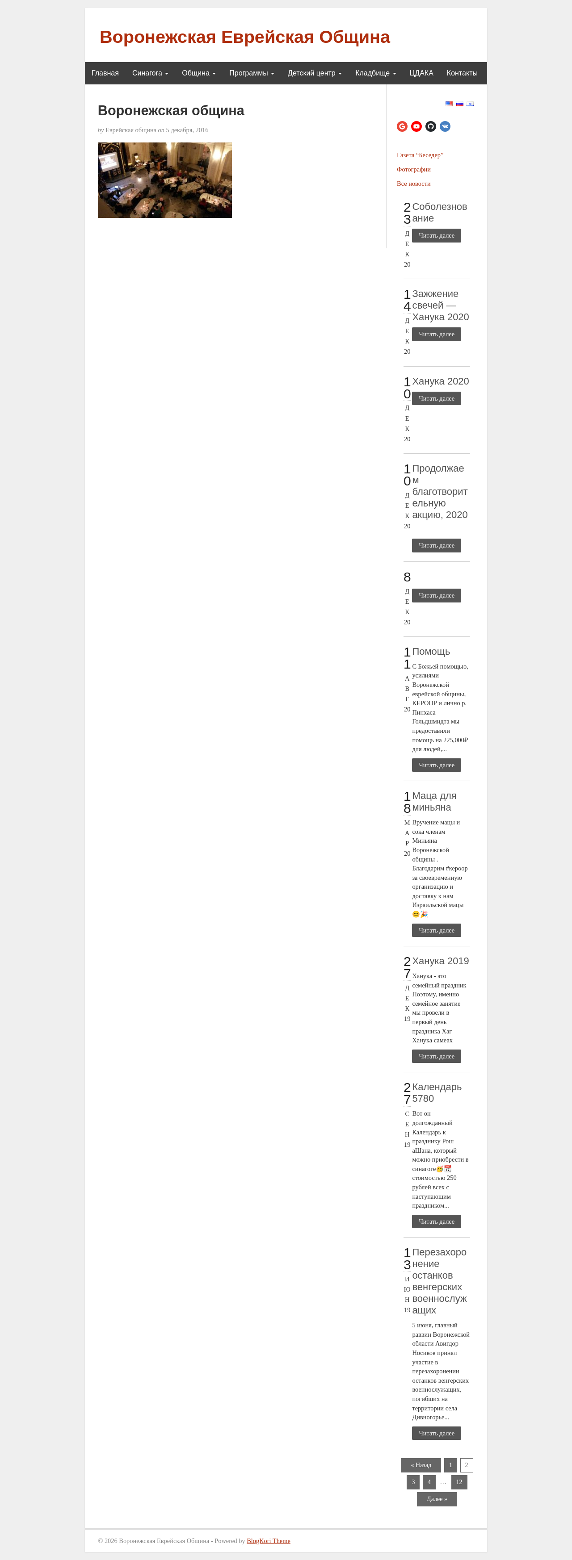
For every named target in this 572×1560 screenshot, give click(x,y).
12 (459, 1482)
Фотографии (414, 169)
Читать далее (436, 235)
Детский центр (315, 73)
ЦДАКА (421, 73)
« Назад (421, 1465)
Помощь (431, 651)
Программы (251, 73)
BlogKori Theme (268, 1540)
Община (199, 73)
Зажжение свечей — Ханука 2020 (440, 305)
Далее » (437, 1499)
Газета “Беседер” (420, 155)
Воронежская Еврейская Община (245, 36)
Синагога (150, 73)
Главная (105, 73)
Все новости (414, 183)
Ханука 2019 (440, 960)
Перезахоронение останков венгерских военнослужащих (439, 1281)
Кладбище (375, 73)
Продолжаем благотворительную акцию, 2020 (439, 491)
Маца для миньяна (434, 801)
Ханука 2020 (440, 381)
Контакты (462, 73)
